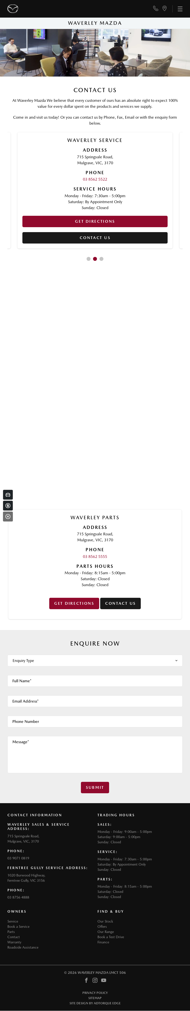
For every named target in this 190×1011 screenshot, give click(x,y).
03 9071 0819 (18, 858)
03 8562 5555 (95, 556)
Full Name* (21, 681)
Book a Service (18, 927)
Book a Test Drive (110, 937)
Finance (103, 942)
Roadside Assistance (22, 947)
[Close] (8, 516)
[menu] (177, 8)
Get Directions (95, 221)
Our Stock (105, 921)
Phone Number (25, 721)
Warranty (14, 942)
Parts (11, 932)
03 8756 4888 (18, 897)
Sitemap (95, 998)
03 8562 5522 (95, 179)
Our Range (105, 932)
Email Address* (25, 701)
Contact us (95, 237)
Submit (95, 787)
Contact (13, 937)
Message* (20, 741)
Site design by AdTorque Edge (95, 1003)
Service (12, 921)
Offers (102, 927)
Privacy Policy (95, 993)
